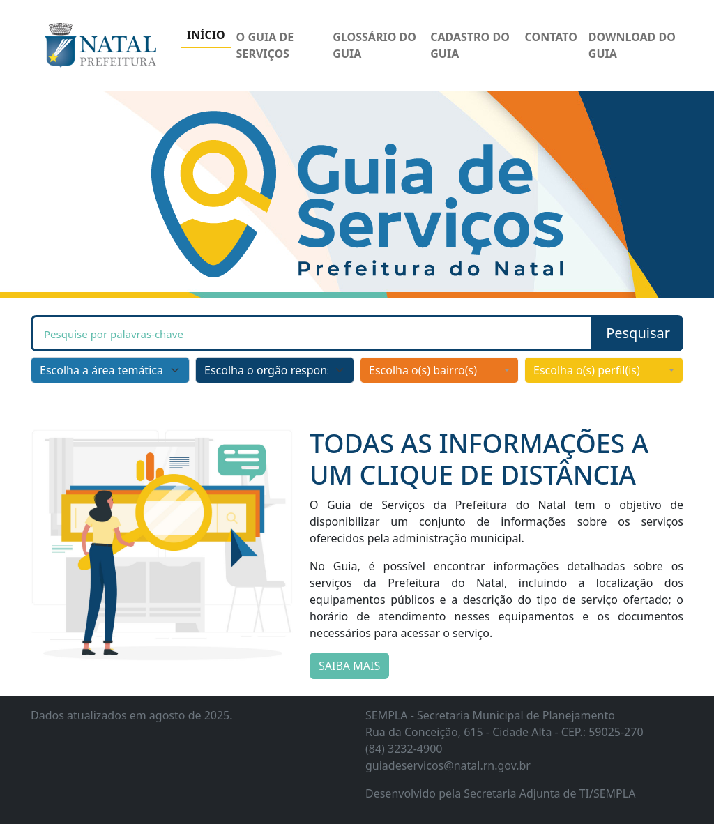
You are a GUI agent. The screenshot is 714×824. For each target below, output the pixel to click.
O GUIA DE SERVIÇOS (265, 45)
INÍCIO (206, 35)
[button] (638, 333)
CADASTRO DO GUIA (470, 45)
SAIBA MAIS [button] (349, 665)
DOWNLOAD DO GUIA (632, 45)
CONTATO (551, 37)
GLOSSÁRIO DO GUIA (374, 45)
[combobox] (439, 370)
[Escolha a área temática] (110, 370)
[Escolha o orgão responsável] (274, 370)
